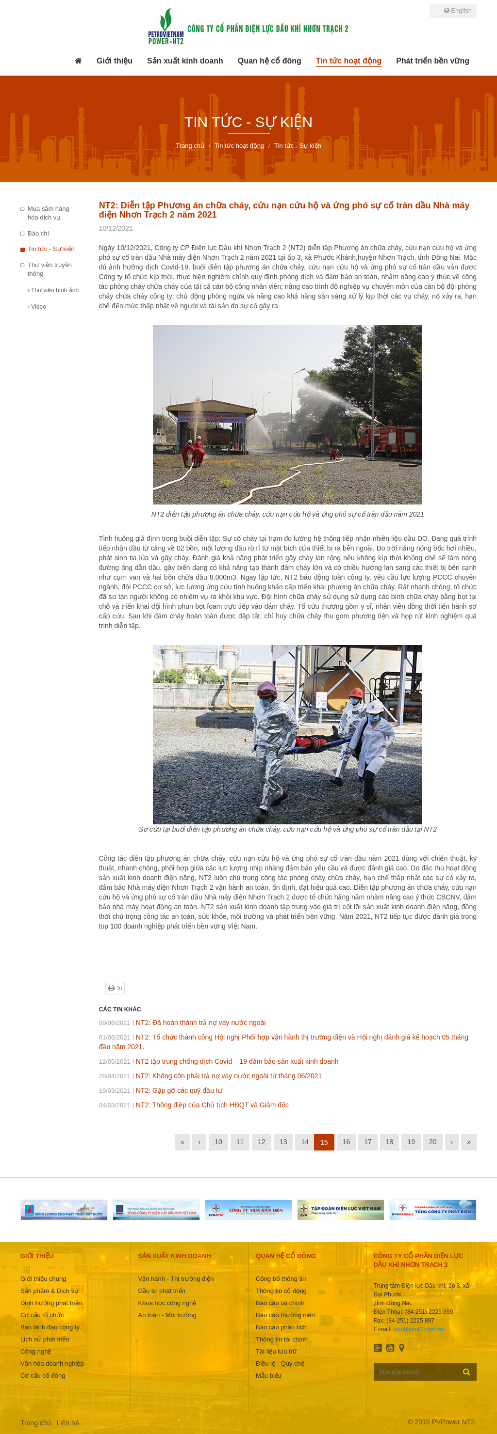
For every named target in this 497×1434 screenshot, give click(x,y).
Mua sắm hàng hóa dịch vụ (48, 213)
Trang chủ (35, 1423)
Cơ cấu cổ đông (42, 1375)
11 (240, 1142)
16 (346, 1142)
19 (411, 1142)
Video (37, 306)
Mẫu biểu (269, 1375)
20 (433, 1142)
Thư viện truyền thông (50, 269)
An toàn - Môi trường (167, 1315)
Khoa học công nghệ (167, 1303)
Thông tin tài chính (282, 1339)
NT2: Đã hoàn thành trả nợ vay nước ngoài (182, 1022)
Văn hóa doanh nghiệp (52, 1363)
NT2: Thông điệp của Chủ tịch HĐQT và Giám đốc (194, 1105)
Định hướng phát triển (51, 1303)
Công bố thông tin (281, 1278)
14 (305, 1142)
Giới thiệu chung (43, 1278)
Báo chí (38, 233)
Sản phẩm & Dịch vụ (49, 1290)
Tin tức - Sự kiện (51, 248)
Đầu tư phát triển (161, 1290)
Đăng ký (466, 1371)
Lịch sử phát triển (44, 1339)
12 (261, 1142)
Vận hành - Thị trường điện (176, 1278)
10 (218, 1142)
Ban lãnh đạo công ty (50, 1327)
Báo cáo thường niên (285, 1315)
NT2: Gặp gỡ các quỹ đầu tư (160, 1090)
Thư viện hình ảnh (53, 290)
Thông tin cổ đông (281, 1290)
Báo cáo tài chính (280, 1303)
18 (390, 1142)
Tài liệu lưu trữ (276, 1351)
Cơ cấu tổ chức (42, 1315)
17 (368, 1142)
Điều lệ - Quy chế (280, 1363)
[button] (114, 61)
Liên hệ (68, 1423)
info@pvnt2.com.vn (418, 1329)
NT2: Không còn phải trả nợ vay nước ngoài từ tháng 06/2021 (210, 1076)
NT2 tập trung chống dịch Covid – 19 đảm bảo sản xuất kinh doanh (219, 1061)
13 (283, 1142)
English (458, 10)
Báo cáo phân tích (281, 1327)
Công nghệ (35, 1351)
